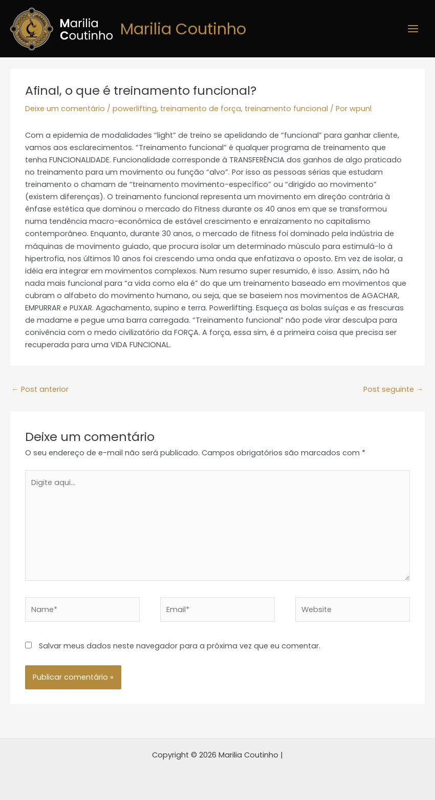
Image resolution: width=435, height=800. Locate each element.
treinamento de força (200, 108)
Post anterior (40, 389)
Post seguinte (393, 389)
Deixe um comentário (65, 108)
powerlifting (135, 108)
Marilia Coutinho (185, 28)
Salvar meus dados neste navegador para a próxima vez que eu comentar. (179, 646)
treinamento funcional (286, 108)
